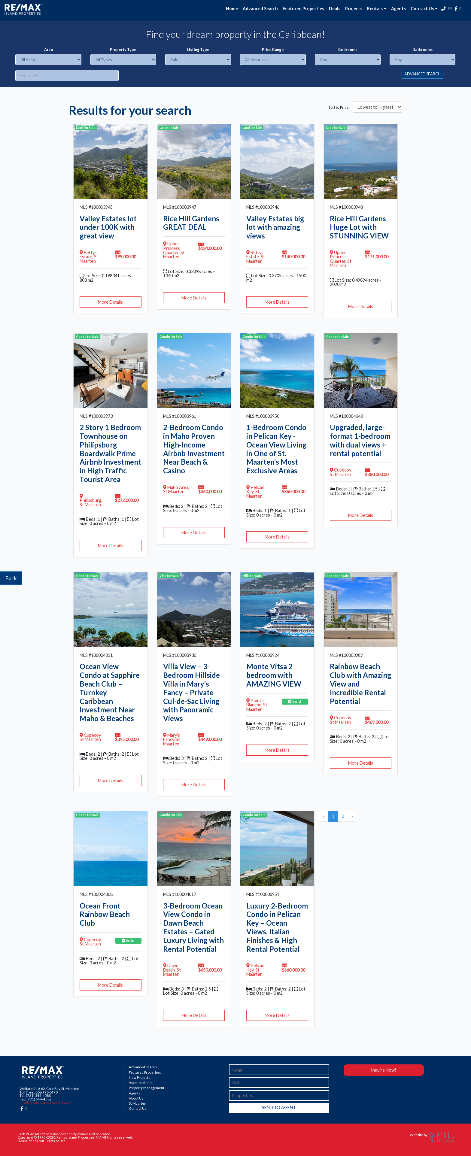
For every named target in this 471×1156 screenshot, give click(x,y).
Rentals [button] (375, 8)
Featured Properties (303, 8)
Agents (398, 8)
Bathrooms (422, 50)
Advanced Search (260, 8)
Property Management (146, 1088)
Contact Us (137, 1108)
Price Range (273, 50)
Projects (353, 8)
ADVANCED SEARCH (422, 74)
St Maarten (137, 1103)
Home (232, 8)
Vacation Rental (141, 1083)
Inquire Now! (383, 1070)
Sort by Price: (339, 107)
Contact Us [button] (422, 8)
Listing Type (198, 50)
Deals (334, 8)
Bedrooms (347, 50)
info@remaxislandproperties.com (46, 1102)
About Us (136, 1098)
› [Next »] (352, 816)
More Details (110, 302)
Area (48, 50)
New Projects (139, 1077)
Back (11, 578)
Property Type (123, 50)
